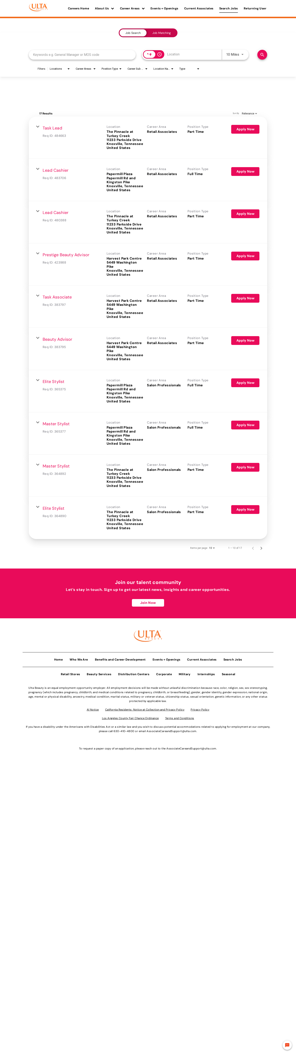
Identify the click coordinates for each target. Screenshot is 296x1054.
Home (58, 658)
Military (185, 673)
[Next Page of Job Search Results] (261, 548)
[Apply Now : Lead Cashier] (245, 171)
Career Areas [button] (132, 8)
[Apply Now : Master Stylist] (245, 425)
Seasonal (228, 673)
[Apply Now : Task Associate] (245, 298)
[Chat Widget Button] (287, 1045)
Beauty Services (99, 673)
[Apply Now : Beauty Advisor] (245, 340)
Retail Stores (70, 673)
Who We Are (79, 658)
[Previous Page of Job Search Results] (253, 548)
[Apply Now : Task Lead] (245, 129)
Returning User (255, 8)
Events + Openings (164, 8)
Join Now (148, 603)
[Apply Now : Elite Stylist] (245, 382)
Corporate (164, 673)
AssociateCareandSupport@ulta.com (171, 730)
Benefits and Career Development (120, 658)
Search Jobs (228, 8)
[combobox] (82, 55)
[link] (148, 138)
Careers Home (78, 8)
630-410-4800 (124, 730)
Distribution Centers (133, 673)
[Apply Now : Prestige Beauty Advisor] (245, 256)
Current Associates (198, 8)
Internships (206, 673)
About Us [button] (104, 8)
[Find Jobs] (262, 55)
